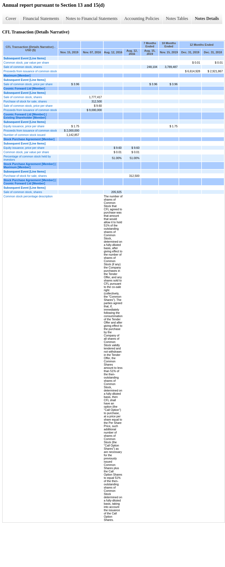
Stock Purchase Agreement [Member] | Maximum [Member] (30, 165)
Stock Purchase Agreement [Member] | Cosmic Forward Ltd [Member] (30, 181)
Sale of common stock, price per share (28, 84)
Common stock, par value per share (26, 62)
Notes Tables (177, 18)
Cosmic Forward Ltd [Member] (24, 88)
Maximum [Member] (17, 75)
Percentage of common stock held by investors (27, 158)
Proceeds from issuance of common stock (30, 71)
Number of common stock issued (24, 134)
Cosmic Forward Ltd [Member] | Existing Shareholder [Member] (25, 116)
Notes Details (207, 18)
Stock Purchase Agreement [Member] (29, 139)
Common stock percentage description (28, 196)
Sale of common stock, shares (23, 66)
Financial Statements (41, 18)
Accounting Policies (141, 18)
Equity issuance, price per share (24, 126)
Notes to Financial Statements (92, 18)
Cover (11, 18)
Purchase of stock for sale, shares (25, 101)
